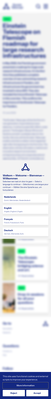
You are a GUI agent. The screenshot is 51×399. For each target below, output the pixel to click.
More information (26, 385)
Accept (37, 393)
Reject (13, 393)
